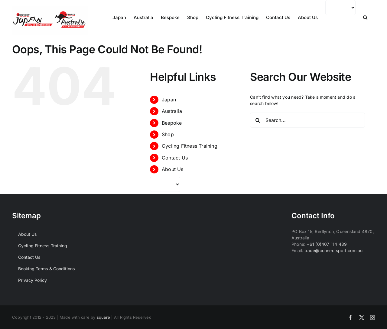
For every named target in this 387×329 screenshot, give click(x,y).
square (103, 317)
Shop (168, 134)
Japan (169, 100)
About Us (173, 169)
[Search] (257, 120)
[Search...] (307, 120)
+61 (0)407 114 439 (327, 244)
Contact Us (175, 158)
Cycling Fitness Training (189, 146)
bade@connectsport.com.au (333, 250)
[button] (365, 17)
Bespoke (172, 123)
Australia (172, 111)
